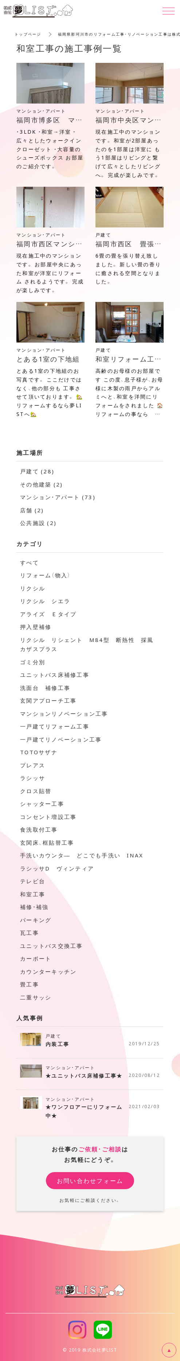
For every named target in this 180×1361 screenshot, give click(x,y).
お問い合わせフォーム (90, 1180)
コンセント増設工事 (48, 817)
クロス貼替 (35, 791)
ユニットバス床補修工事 (54, 675)
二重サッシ (35, 997)
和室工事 (32, 894)
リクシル (32, 588)
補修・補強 (34, 907)
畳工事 (29, 984)
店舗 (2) (32, 510)
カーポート (35, 958)
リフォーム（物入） (45, 575)
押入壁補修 (35, 627)
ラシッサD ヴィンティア (57, 868)
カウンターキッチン (48, 972)
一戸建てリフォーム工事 (54, 726)
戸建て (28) (37, 471)
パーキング (35, 920)
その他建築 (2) (41, 484)
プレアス (32, 765)
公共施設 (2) (38, 523)
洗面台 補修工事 (45, 688)
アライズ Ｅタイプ (48, 614)
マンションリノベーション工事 (64, 714)
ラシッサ (32, 778)
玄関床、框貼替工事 (47, 843)
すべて (29, 562)
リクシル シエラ (45, 601)
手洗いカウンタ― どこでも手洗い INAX (81, 855)
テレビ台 (32, 881)
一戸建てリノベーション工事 (61, 739)
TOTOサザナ (39, 752)
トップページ (28, 34)
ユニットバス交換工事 (51, 946)
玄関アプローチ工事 (48, 700)
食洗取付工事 (39, 829)
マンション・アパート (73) (57, 497)
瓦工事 (29, 933)
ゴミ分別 (32, 662)
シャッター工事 (42, 804)
